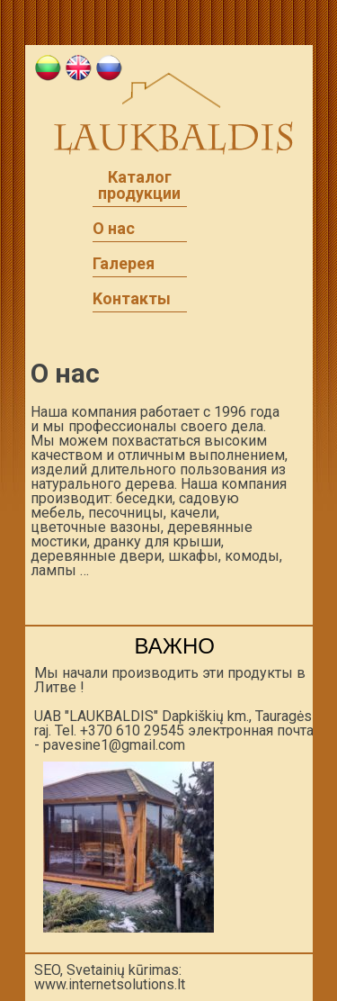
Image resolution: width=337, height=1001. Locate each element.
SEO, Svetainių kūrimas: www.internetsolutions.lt (109, 977)
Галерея (124, 264)
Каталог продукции (139, 185)
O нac (114, 229)
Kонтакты (132, 299)
